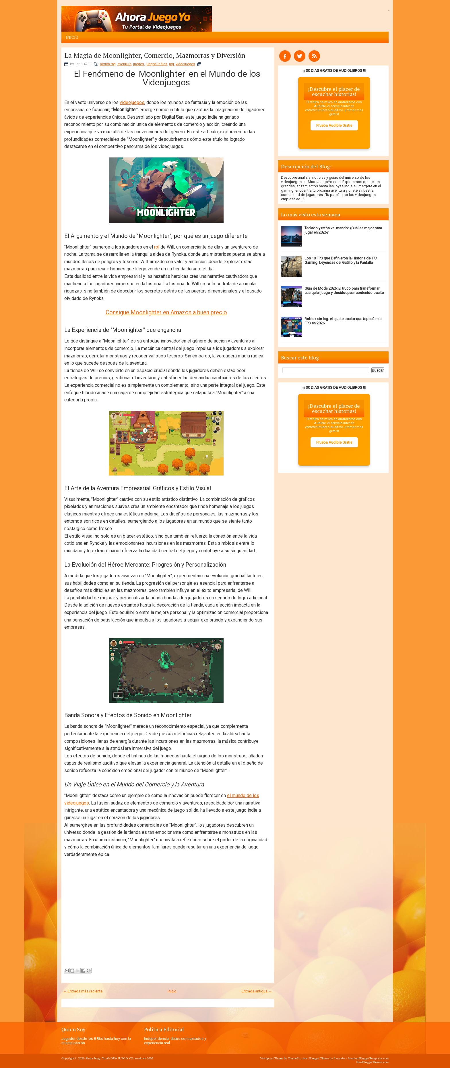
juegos (138, 64)
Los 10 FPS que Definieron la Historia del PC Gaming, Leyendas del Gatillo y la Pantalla (340, 260)
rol (156, 247)
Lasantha (339, 1058)
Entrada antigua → (257, 991)
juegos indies (156, 64)
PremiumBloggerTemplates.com (368, 1058)
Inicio (72, 37)
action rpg (108, 64)
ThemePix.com (297, 1058)
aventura (124, 64)
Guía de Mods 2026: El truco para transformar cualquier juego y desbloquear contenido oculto (344, 290)
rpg (171, 64)
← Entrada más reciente (82, 991)
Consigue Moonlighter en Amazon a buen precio (166, 312)
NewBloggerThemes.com (372, 1062)
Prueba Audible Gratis (334, 125)
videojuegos (185, 64)
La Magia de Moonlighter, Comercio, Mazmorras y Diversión (154, 55)
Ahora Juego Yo (95, 1058)
